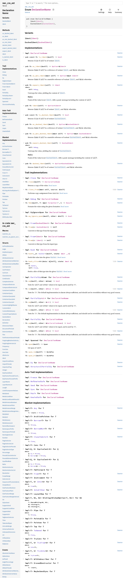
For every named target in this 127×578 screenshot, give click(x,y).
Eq (31, 362)
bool (60, 57)
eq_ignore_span (35, 216)
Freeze (33, 377)
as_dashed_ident (40, 124)
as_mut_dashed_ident (42, 134)
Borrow (37, 420)
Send (32, 385)
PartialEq (35, 277)
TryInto (41, 551)
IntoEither (39, 490)
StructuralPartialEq (41, 366)
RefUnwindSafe (37, 381)
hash (30, 254)
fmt (29, 203)
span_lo (32, 352)
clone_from (33, 190)
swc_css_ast (29, 7)
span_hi (32, 356)
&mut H (68, 261)
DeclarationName (38, 53)
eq (29, 281)
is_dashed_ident (46, 115)
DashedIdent (48, 24)
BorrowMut (39, 429)
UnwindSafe (36, 397)
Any (35, 408)
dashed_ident (39, 163)
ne (29, 289)
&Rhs (48, 289)
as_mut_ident (39, 76)
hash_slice (33, 261)
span (30, 344)
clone (31, 182)
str (43, 298)
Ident (39, 21)
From (32, 223)
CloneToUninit (41, 437)
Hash (32, 250)
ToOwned (38, 530)
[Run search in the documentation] (73, 3)
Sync (32, 389)
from (30, 227)
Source (27, 12)
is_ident (43, 57)
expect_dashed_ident (42, 143)
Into (39, 482)
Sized (36, 268)
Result (69, 203)
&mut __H (65, 254)
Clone (33, 178)
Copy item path (53, 9)
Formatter (52, 203)
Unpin (33, 393)
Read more (53, 185)
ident (35, 106)
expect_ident (39, 85)
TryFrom (41, 543)
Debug (36, 89)
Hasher (42, 254)
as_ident (37, 66)
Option (55, 66)
